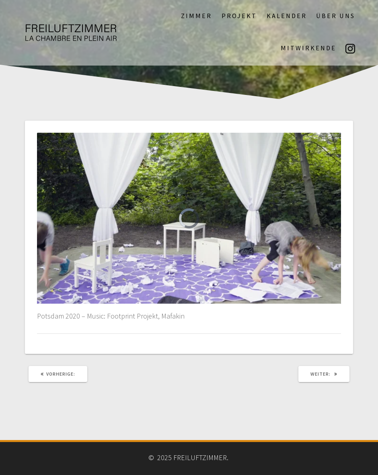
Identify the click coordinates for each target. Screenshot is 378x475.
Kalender (287, 16)
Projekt (239, 16)
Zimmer (196, 16)
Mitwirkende (308, 48)
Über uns (335, 16)
